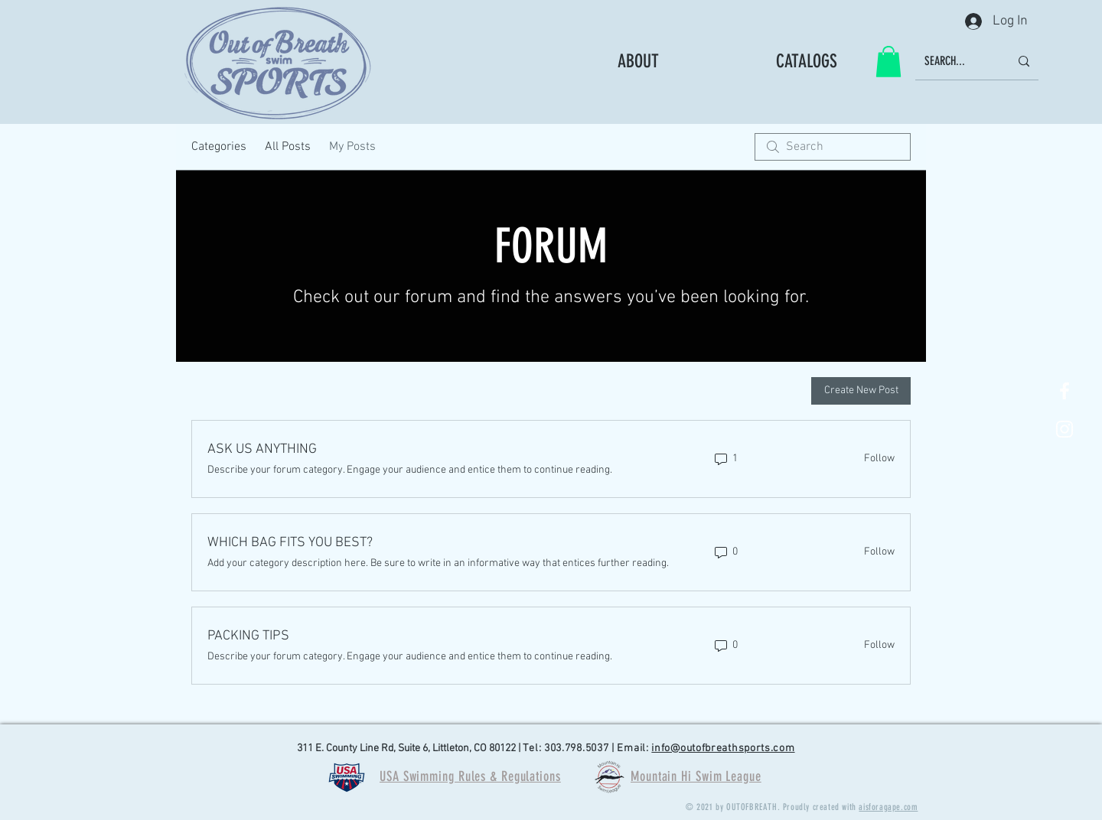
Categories (218, 147)
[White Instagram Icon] (1064, 429)
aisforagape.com (888, 807)
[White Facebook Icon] (1064, 390)
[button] (888, 61)
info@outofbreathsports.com (722, 748)
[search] (833, 147)
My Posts (352, 147)
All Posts (288, 147)
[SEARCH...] (955, 62)
